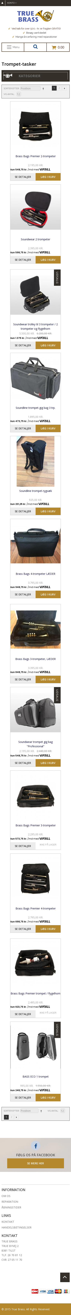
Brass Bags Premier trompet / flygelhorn (35, 993)
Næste (64, 88)
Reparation (10, 1201)
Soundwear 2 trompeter (35, 239)
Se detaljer (23, 177)
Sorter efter (11, 88)
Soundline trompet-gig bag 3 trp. (35, 408)
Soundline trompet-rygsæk (35, 491)
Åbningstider (11, 1207)
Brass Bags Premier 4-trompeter (36, 908)
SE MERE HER (35, 1163)
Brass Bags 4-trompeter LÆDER (35, 574)
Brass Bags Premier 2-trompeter (36, 156)
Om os (6, 1196)
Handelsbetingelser (16, 1227)
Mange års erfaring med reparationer (34, 36)
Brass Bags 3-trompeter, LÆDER (35, 659)
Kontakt (8, 1222)
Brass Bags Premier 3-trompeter (36, 825)
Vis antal (9, 94)
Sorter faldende (43, 88)
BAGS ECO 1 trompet (36, 1076)
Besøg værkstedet (34, 32)
